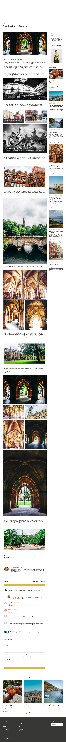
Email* (27, 654)
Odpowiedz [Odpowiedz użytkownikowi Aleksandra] (13, 599)
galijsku (28, 98)
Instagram (36, 723)
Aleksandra (13, 595)
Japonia (20, 726)
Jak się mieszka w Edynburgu (39, 581)
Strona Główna (21, 18)
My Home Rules (10, 602)
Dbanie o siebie (52, 80)
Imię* (5, 654)
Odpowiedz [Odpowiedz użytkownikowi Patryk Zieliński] (10, 635)
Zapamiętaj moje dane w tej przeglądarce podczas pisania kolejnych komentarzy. (19, 664)
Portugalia (55, 195)
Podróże (28, 18)
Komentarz (6, 643)
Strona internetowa (7, 659)
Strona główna (5, 723)
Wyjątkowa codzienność (43, 18)
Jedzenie (4, 726)
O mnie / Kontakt (6, 729)
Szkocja (6, 557)
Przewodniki (34, 18)
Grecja (50, 129)
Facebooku (17, 62)
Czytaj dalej (52, 88)
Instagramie (23, 62)
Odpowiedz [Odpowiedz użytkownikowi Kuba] (10, 619)
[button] (25, 43)
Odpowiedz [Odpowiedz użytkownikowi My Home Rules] (10, 606)
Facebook (36, 725)
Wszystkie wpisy (14, 574)
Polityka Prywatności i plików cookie (9, 730)
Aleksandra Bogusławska (7, 28)
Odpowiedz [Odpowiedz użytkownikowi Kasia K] (10, 628)
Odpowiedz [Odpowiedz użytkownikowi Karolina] (10, 612)
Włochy (59, 102)
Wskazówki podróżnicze (53, 103)
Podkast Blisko (5, 727)
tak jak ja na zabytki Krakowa (31, 371)
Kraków (6, 581)
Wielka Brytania (21, 729)
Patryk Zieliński (10, 631)
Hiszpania (20, 730)
